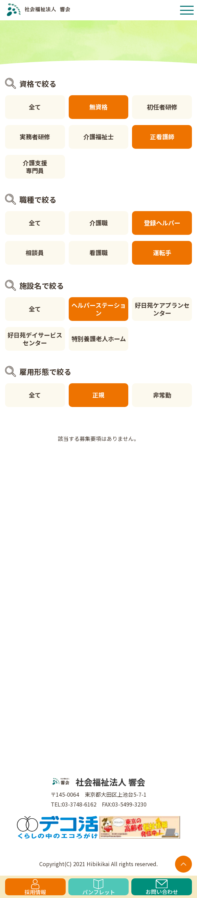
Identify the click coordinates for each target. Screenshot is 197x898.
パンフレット (98, 887)
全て (35, 106)
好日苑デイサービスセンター (34, 338)
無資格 (98, 106)
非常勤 (162, 394)
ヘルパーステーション (98, 309)
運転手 (162, 252)
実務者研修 (35, 136)
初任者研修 (162, 106)
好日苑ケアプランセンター (162, 309)
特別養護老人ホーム (98, 338)
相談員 (35, 252)
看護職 (98, 252)
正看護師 (162, 136)
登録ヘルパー (162, 222)
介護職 (98, 222)
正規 (98, 394)
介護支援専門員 (35, 166)
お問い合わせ (162, 887)
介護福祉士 (98, 136)
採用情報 (35, 887)
